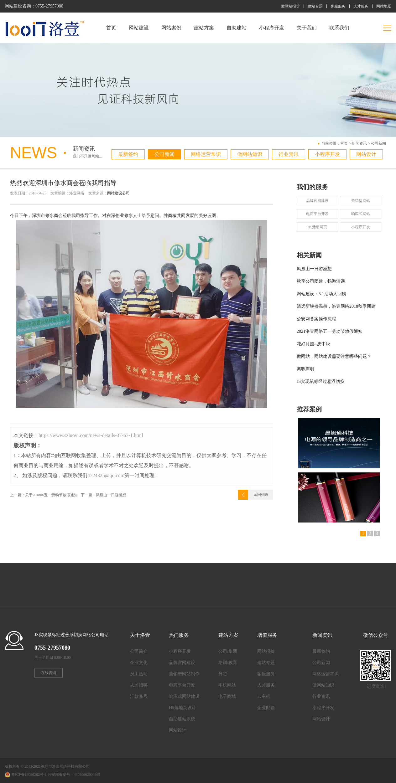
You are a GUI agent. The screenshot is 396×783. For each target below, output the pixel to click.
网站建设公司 (118, 193)
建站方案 (204, 27)
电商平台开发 (317, 214)
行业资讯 (289, 154)
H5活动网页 (317, 227)
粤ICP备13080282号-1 (29, 774)
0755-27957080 (49, 6)
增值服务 (267, 635)
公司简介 (139, 651)
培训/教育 (227, 662)
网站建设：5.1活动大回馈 (321, 293)
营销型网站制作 (184, 674)
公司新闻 (378, 143)
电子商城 (227, 696)
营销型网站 (360, 200)
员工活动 (139, 674)
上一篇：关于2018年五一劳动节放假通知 (44, 495)
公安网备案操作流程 (316, 319)
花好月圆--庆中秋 (313, 344)
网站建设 (139, 27)
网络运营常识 (206, 154)
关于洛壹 (140, 635)
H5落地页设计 (182, 707)
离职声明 (305, 369)
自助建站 (237, 27)
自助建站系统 (182, 719)
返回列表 (260, 494)
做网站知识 (249, 154)
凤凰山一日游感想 (314, 268)
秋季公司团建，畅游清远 (321, 281)
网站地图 (383, 6)
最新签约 (128, 154)
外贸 (222, 674)
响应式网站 (360, 214)
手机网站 (227, 685)
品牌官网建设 (317, 200)
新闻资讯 (359, 143)
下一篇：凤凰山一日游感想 (103, 495)
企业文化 (139, 662)
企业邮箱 (266, 707)
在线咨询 (48, 673)
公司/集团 (227, 651)
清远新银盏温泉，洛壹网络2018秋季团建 (336, 306)
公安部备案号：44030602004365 (74, 774)
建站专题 (315, 6)
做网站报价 (290, 6)
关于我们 (307, 27)
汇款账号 (139, 696)
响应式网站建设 (184, 696)
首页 (111, 27)
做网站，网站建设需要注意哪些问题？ (334, 356)
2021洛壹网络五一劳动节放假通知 (329, 331)
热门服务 (179, 635)
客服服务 (338, 6)
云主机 (263, 696)
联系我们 (339, 27)
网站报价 (266, 651)
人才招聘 (139, 685)
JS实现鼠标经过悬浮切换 (321, 381)
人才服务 (360, 6)
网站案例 (171, 27)
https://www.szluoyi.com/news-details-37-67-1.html (91, 435)
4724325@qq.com (105, 475)
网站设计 (366, 154)
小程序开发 (271, 27)
